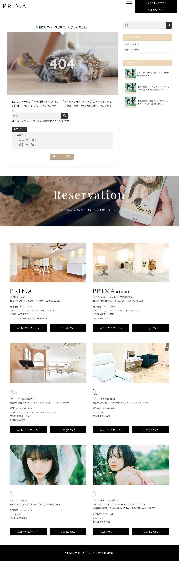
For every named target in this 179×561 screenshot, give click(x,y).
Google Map (68, 328)
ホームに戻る (62, 156)
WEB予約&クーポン (28, 328)
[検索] (64, 116)
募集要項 (21, 135)
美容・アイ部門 (27, 140)
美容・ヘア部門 (27, 144)
